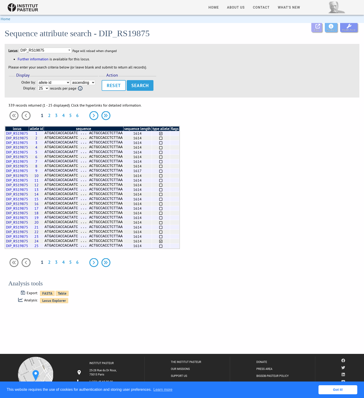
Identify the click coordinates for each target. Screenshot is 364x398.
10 (36, 175)
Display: (29, 88)
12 (36, 185)
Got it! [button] (338, 389)
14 (36, 194)
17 (36, 208)
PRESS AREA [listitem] (264, 369)
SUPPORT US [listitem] (179, 376)
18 (36, 213)
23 (36, 236)
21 (36, 227)
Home (5, 18)
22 (36, 231)
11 (36, 180)
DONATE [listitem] (261, 362)
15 (36, 199)
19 (36, 217)
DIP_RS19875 (17, 133)
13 (36, 189)
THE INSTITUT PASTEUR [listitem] (186, 362)
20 (36, 222)
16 (36, 203)
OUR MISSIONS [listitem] (180, 369)
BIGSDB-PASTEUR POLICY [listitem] (272, 376)
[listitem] (97, 372)
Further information (33, 59)
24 (36, 241)
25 (36, 245)
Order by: (28, 82)
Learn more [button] (162, 389)
